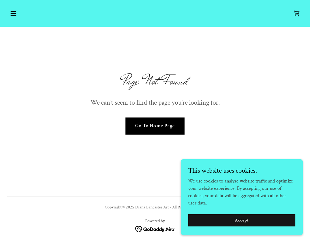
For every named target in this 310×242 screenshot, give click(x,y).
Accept (241, 224)
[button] (41, 13)
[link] (297, 13)
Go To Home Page (154, 126)
